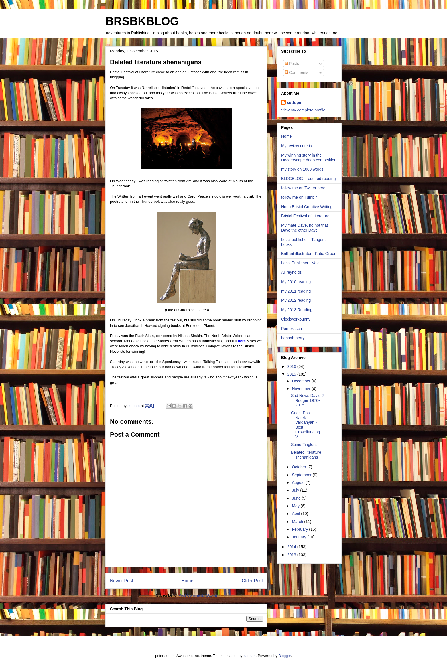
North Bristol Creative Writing (306, 206)
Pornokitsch (291, 328)
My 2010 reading (296, 281)
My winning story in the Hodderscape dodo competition (308, 157)
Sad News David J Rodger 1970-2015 (307, 400)
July (296, 490)
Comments (296, 72)
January (299, 537)
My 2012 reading (296, 300)
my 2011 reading (296, 291)
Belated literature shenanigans (306, 454)
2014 (292, 546)
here (241, 341)
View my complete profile (303, 110)
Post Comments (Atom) (197, 595)
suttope (294, 102)
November (301, 388)
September (302, 475)
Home (188, 580)
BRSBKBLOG (142, 21)
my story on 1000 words (302, 169)
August (298, 482)
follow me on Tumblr (299, 197)
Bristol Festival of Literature (305, 216)
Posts (292, 63)
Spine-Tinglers (304, 444)
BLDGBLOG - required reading (308, 178)
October (299, 467)
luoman (249, 656)
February (300, 529)
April (296, 513)
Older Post (252, 580)
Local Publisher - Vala (300, 263)
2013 (292, 554)
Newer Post (121, 580)
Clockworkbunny (295, 319)
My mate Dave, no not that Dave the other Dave (304, 227)
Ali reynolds (291, 272)
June (297, 498)
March (298, 521)
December (301, 381)
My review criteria (296, 145)
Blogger (284, 656)
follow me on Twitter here (303, 188)
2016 (292, 366)
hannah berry (293, 338)
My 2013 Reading (296, 309)
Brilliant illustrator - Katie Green (308, 253)
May (296, 506)
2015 (292, 374)
